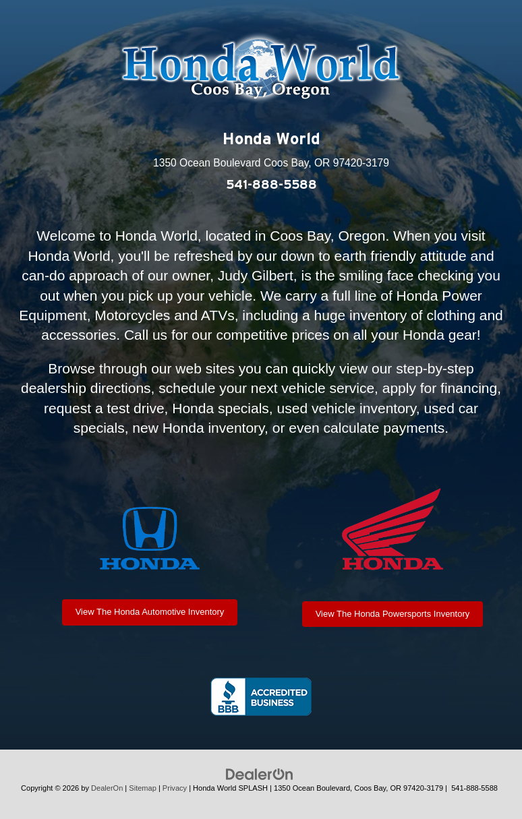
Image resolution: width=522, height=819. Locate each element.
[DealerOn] (259, 774)
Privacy (175, 788)
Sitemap (142, 788)
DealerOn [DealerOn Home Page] (107, 788)
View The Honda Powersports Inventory (393, 614)
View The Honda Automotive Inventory (150, 612)
